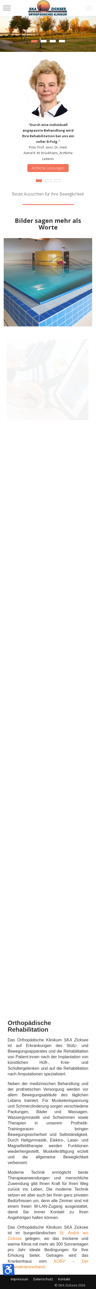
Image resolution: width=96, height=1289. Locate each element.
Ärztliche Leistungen (48, 167)
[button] (47, 282)
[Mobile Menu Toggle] (7, 8)
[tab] (34, 41)
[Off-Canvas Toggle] (88, 8)
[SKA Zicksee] (47, 8)
